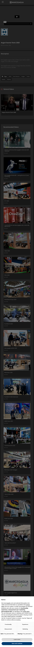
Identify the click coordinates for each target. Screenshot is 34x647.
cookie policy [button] (26, 611)
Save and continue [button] (17, 643)
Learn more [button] (17, 639)
